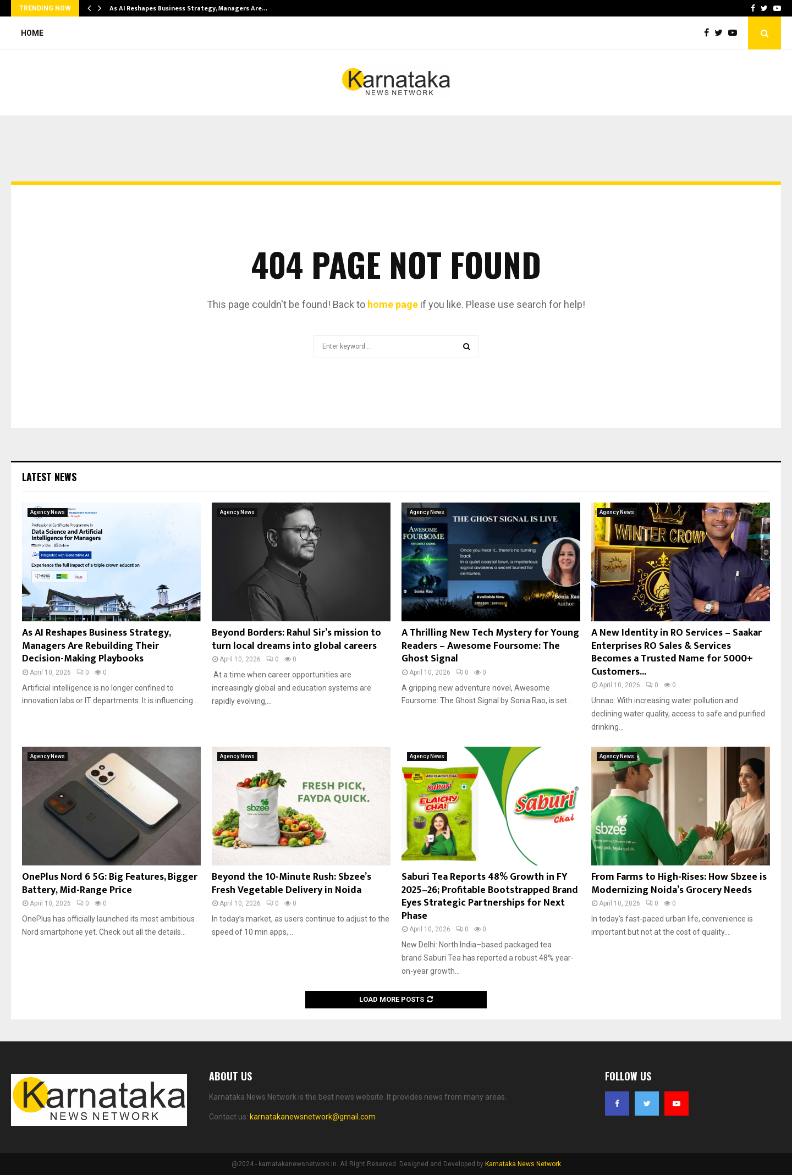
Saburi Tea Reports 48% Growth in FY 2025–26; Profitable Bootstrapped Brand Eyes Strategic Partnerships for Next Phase (490, 896)
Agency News (47, 512)
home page (392, 304)
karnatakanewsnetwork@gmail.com (313, 1116)
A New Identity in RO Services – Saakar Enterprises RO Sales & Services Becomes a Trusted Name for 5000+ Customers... (676, 652)
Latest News (49, 477)
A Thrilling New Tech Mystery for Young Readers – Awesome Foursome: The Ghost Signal (490, 646)
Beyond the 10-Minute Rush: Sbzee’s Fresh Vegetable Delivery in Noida (291, 883)
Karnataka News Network (523, 1164)
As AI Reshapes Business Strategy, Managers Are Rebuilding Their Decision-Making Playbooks (96, 646)
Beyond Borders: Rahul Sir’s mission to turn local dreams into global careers (296, 639)
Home (32, 33)
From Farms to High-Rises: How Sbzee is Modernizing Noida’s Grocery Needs (679, 883)
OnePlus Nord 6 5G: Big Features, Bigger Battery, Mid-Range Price (109, 883)
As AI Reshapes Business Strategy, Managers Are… (188, 8)
